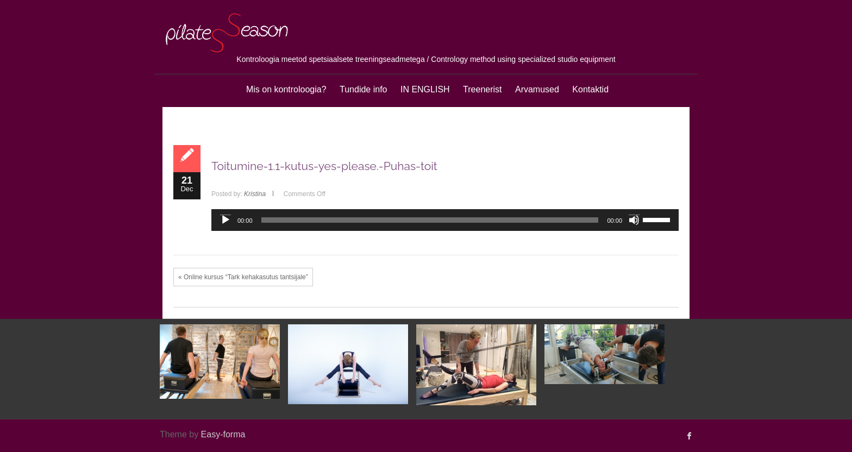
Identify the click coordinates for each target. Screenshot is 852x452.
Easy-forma (223, 434)
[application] (445, 220)
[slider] (430, 220)
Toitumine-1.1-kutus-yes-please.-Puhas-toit (324, 166)
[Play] (225, 220)
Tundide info (363, 89)
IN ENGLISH (425, 89)
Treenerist (482, 89)
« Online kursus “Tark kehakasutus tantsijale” (243, 277)
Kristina (255, 194)
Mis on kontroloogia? (286, 89)
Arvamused (537, 89)
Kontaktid (590, 89)
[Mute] (634, 220)
